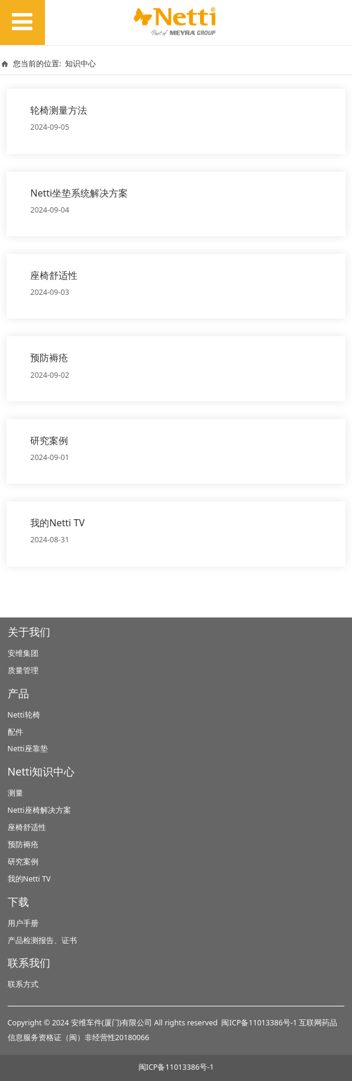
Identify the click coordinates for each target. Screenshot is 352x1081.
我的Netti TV (57, 522)
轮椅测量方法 (58, 110)
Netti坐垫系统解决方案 (79, 193)
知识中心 (80, 63)
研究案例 (49, 440)
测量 (15, 793)
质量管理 (23, 670)
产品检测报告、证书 (42, 940)
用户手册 (23, 923)
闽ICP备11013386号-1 (259, 1023)
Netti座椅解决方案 (39, 810)
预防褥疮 (49, 357)
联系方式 (23, 984)
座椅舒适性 (53, 275)
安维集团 (23, 653)
